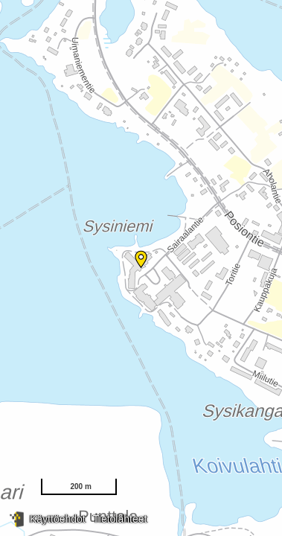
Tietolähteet (120, 519)
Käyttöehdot (58, 519)
